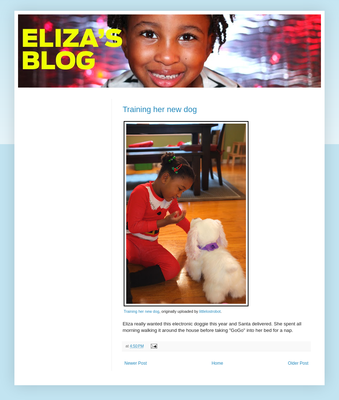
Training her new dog (160, 109)
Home (217, 363)
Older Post (298, 363)
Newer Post (135, 363)
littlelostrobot (210, 311)
